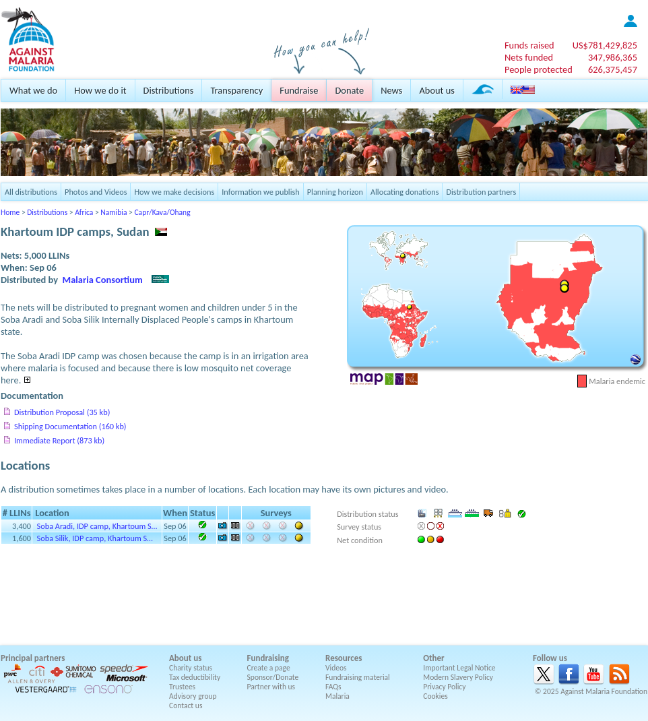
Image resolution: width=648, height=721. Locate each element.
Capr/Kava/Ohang (162, 212)
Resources (343, 658)
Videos (336, 667)
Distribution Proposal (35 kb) (62, 412)
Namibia (113, 212)
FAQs (333, 686)
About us (436, 90)
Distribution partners (481, 192)
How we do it (100, 90)
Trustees (182, 686)
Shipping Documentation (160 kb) (70, 426)
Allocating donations (404, 192)
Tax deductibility (194, 677)
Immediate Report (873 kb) (59, 440)
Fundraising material (357, 677)
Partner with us (271, 686)
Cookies (435, 696)
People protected (539, 69)
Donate (349, 90)
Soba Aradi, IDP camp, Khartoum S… (97, 526)
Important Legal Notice (459, 667)
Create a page (268, 667)
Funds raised (529, 45)
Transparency (236, 90)
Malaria (337, 696)
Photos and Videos (96, 192)
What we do (33, 90)
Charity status (190, 667)
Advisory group (193, 696)
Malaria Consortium (103, 280)
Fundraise (299, 90)
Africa (84, 212)
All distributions (31, 192)
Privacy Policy (444, 686)
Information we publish (261, 192)
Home (10, 212)
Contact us (185, 705)
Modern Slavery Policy (458, 677)
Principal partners (33, 658)
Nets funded (529, 57)
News (391, 90)
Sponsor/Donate (273, 677)
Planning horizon (335, 192)
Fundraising (268, 658)
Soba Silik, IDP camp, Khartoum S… (95, 538)
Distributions (168, 90)
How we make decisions (174, 192)
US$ (605, 45)
